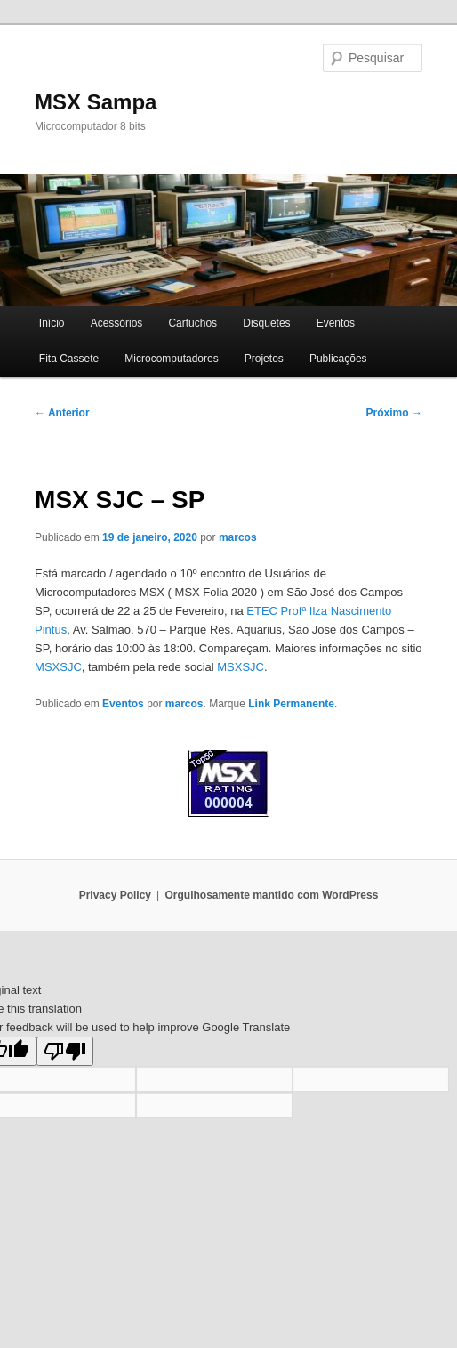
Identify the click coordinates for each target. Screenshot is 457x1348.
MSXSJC (58, 667)
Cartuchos (192, 323)
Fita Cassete (69, 358)
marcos (238, 537)
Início (52, 323)
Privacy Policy (115, 895)
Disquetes (266, 323)
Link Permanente (291, 704)
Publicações (338, 358)
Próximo (394, 413)
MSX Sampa (95, 102)
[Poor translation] (64, 1051)
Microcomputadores (171, 358)
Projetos (264, 358)
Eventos (336, 323)
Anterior (62, 413)
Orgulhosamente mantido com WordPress (272, 895)
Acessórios (117, 323)
